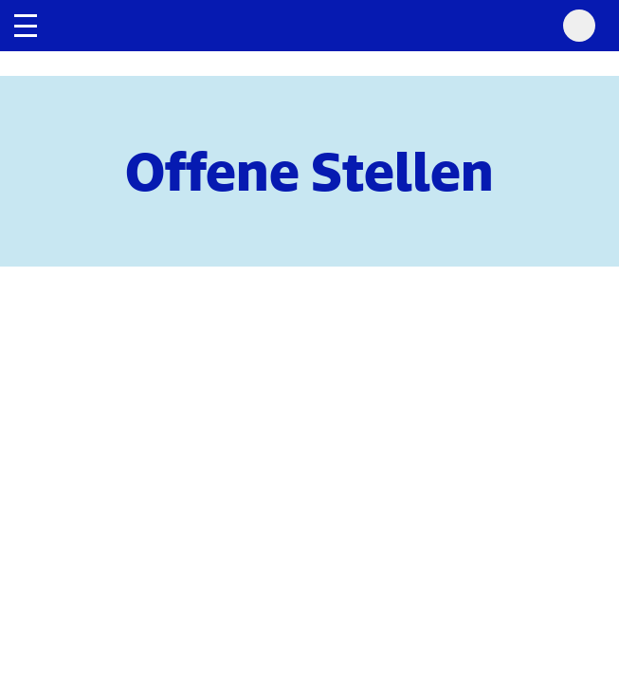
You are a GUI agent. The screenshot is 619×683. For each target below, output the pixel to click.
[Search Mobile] (579, 25)
